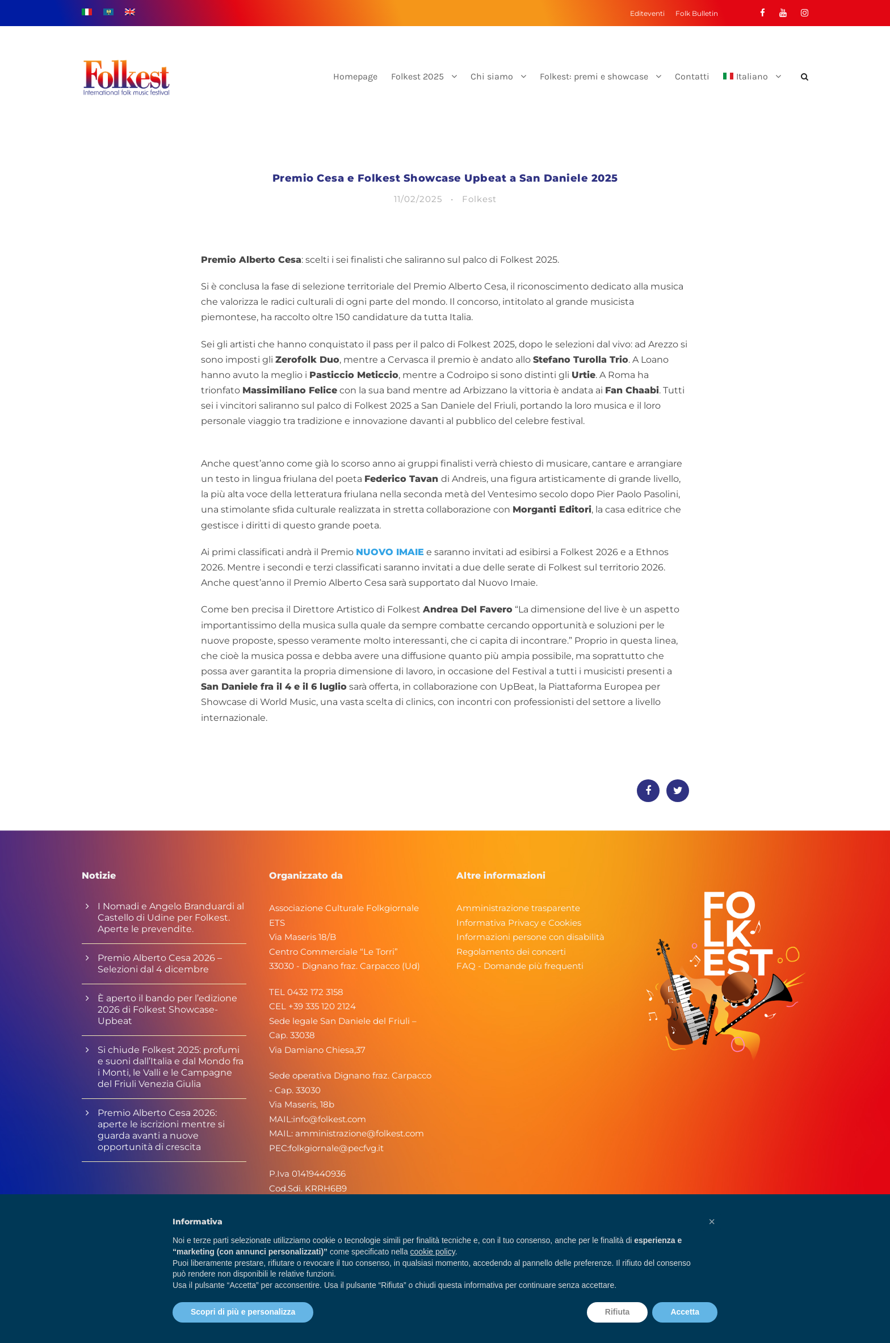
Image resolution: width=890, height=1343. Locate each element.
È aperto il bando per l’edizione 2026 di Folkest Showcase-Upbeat (167, 1009)
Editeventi (647, 13)
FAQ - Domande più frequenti (519, 965)
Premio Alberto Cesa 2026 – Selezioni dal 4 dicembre (160, 963)
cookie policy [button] (432, 1251)
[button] (712, 1221)
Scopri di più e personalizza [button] (243, 1311)
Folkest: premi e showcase (594, 76)
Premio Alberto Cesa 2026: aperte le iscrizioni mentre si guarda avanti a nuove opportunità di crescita (161, 1129)
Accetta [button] (684, 1311)
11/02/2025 (418, 199)
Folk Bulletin (696, 13)
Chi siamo (492, 76)
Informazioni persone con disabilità (530, 936)
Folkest (479, 199)
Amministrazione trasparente (518, 908)
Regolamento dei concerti (511, 951)
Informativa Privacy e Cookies (518, 922)
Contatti (692, 76)
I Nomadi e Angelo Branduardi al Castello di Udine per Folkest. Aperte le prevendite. (171, 917)
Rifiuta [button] (617, 1311)
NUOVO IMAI (387, 552)
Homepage (355, 76)
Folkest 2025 (417, 76)
